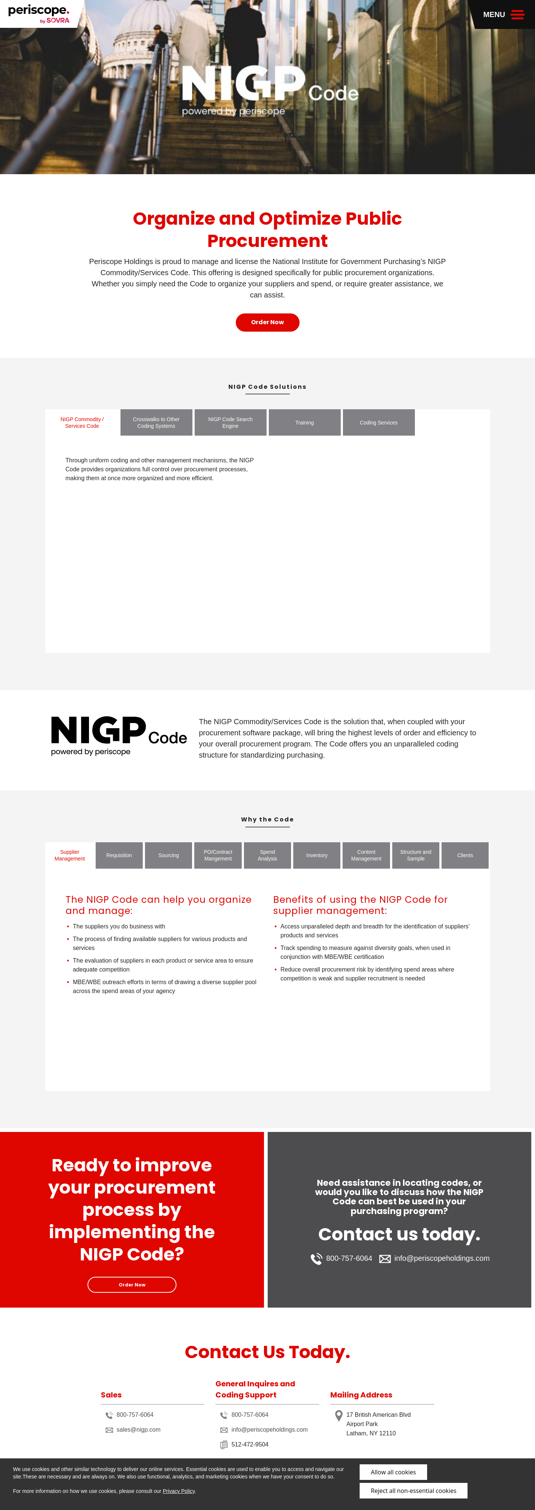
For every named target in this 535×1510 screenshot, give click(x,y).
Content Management (366, 855)
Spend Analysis (267, 855)
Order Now (267, 322)
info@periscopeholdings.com (434, 1258)
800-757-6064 (342, 1259)
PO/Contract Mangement (218, 855)
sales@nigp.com (133, 1429)
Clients (465, 855)
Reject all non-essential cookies (413, 1491)
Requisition (119, 855)
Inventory (317, 855)
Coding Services (379, 423)
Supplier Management (70, 855)
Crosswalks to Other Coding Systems (156, 422)
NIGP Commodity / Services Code (81, 422)
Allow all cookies (393, 1472)
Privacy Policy (179, 1491)
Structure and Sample (415, 855)
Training (304, 423)
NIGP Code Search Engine (230, 422)
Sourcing (168, 855)
